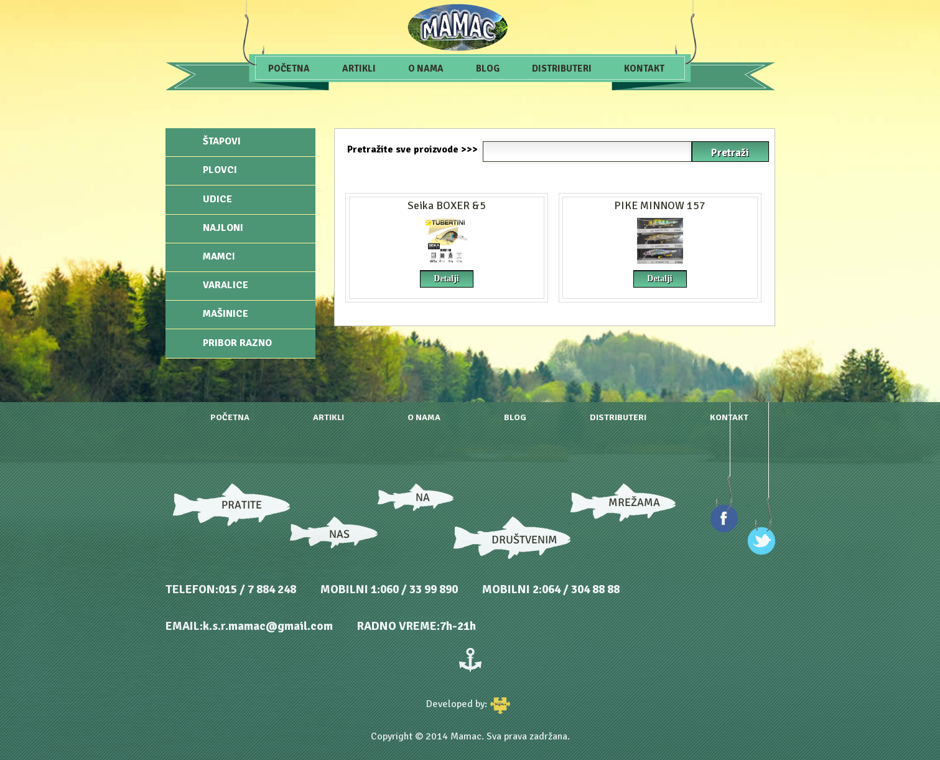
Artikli (359, 68)
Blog (488, 68)
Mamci (219, 256)
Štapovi (222, 141)
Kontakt (644, 68)
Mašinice (225, 313)
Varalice (225, 285)
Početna (289, 68)
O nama (426, 68)
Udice (217, 199)
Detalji (446, 278)
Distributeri (562, 68)
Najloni (223, 228)
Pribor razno (237, 343)
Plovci (220, 170)
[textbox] (587, 151)
